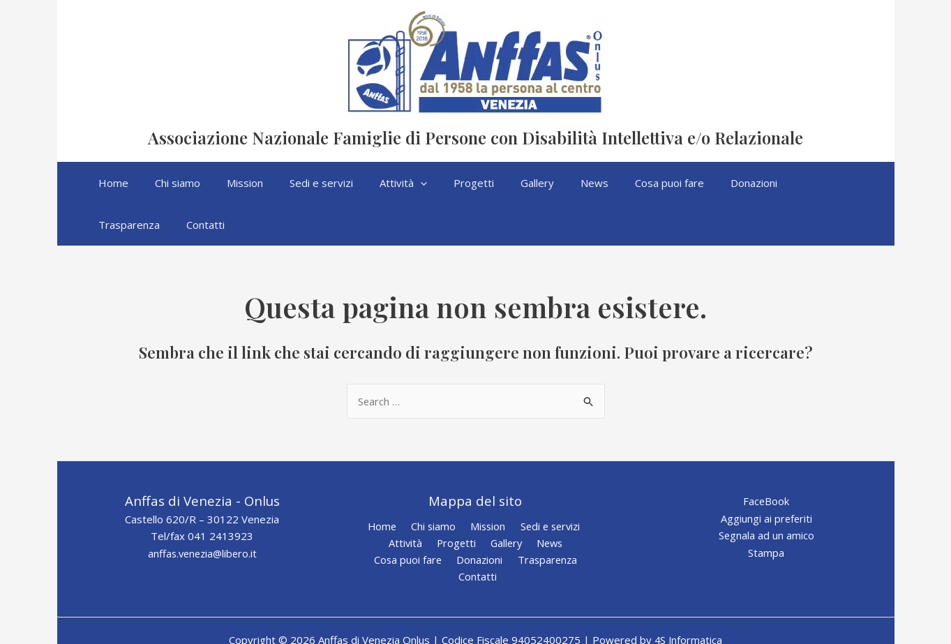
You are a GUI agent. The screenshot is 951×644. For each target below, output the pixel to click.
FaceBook (766, 460)
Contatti (582, 519)
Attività (408, 502)
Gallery (504, 502)
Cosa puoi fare (389, 519)
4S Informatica (688, 583)
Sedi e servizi (544, 485)
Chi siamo (433, 485)
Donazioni (457, 519)
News (545, 502)
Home (385, 485)
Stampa (766, 511)
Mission (484, 485)
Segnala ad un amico (766, 495)
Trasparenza (522, 519)
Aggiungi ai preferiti (766, 477)
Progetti (456, 502)
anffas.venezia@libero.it (202, 512)
